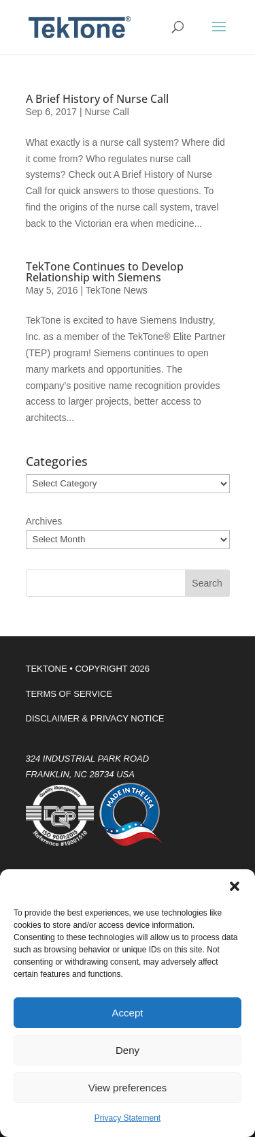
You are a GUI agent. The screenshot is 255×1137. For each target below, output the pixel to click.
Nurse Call (106, 111)
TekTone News (117, 290)
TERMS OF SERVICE (69, 694)
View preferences (127, 1087)
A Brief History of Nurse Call (97, 98)
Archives (44, 521)
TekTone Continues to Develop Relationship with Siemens (105, 272)
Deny (127, 1050)
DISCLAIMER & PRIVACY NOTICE (95, 718)
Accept (127, 1012)
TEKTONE (46, 669)
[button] (234, 886)
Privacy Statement (127, 1118)
